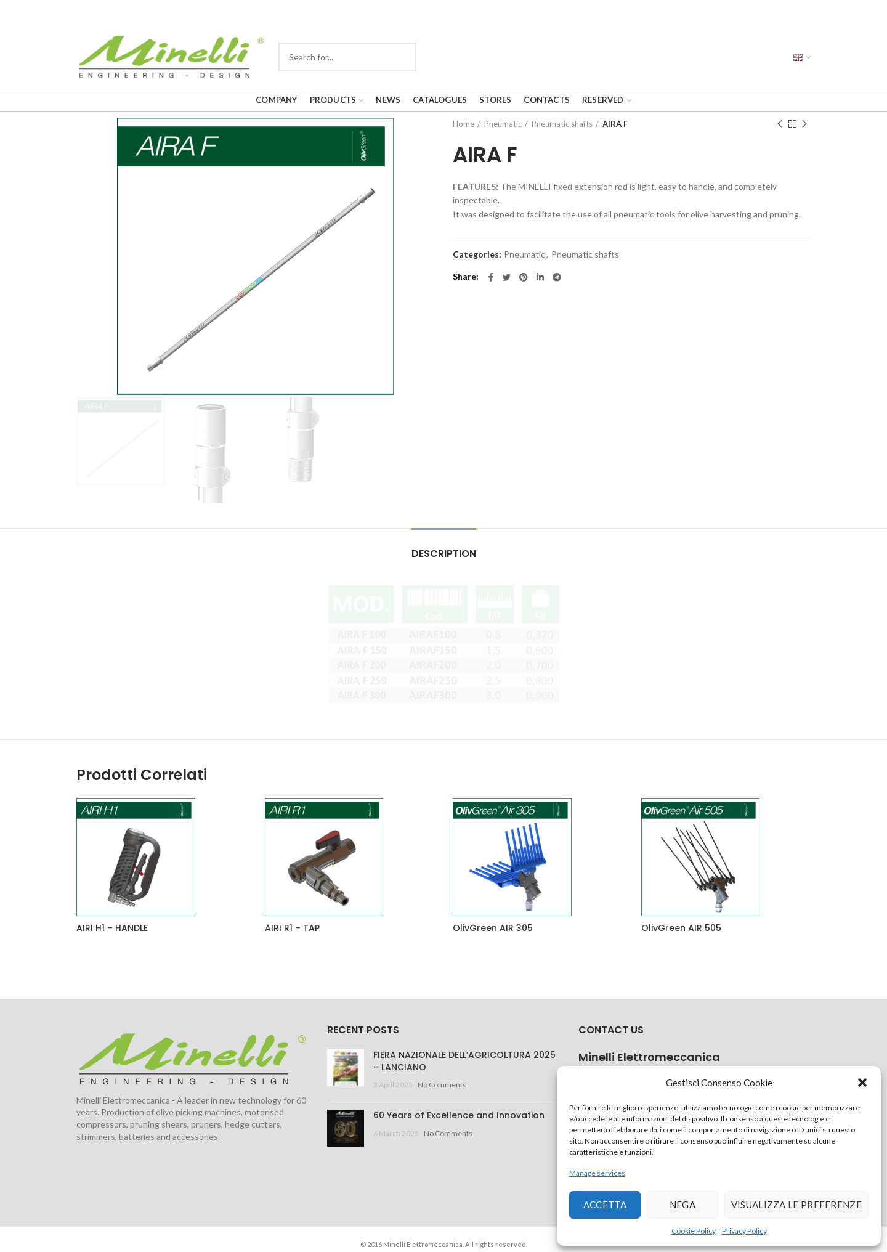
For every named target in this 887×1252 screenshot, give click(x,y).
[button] (862, 1082)
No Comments (442, 1084)
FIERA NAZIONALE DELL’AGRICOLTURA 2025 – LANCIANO (464, 1061)
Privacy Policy (744, 1230)
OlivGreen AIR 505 (681, 927)
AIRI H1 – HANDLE (112, 927)
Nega (682, 1204)
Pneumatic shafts (562, 124)
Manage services (597, 1172)
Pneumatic (503, 124)
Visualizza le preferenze (796, 1204)
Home (463, 124)
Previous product (780, 124)
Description (443, 554)
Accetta (604, 1204)
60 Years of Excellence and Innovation (459, 1115)
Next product (804, 124)
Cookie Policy (693, 1230)
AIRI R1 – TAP (292, 927)
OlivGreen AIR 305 (493, 927)
